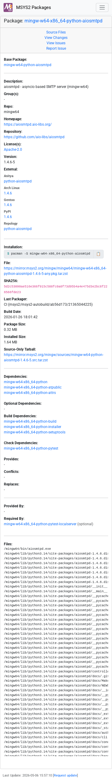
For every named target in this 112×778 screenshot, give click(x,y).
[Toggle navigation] (102, 7)
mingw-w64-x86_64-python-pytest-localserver (40, 524)
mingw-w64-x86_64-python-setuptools (34, 432)
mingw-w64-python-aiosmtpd (27, 65)
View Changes (56, 38)
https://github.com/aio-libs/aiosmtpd (34, 137)
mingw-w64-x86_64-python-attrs (30, 393)
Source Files (56, 32)
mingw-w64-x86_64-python (25, 382)
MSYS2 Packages (27, 7)
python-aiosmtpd (18, 181)
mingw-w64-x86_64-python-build (30, 421)
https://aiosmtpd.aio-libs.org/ (28, 124)
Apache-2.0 (13, 149)
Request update (65, 775)
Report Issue (56, 48)
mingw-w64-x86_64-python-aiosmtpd (63, 21)
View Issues (56, 43)
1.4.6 (8, 193)
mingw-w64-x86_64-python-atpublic (33, 387)
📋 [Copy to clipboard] (98, 254)
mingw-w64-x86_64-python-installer (32, 427)
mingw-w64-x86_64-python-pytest (31, 448)
